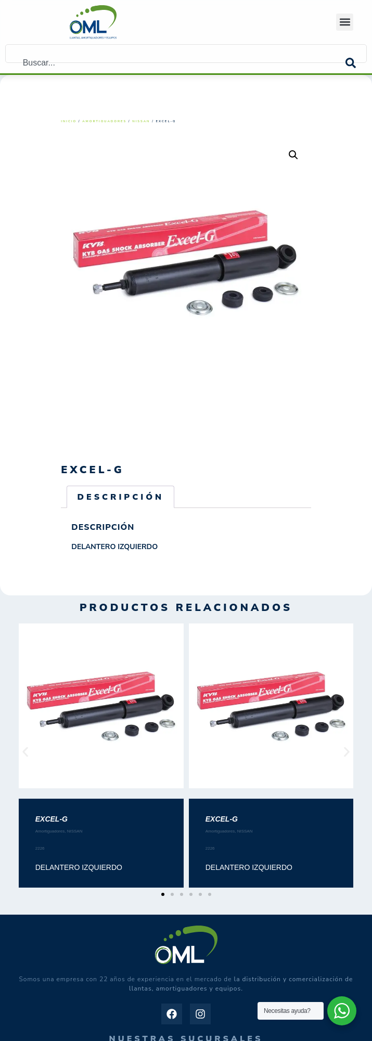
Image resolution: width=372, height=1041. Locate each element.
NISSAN (141, 121)
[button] (344, 22)
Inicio (68, 121)
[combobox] (175, 63)
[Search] (355, 63)
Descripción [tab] (120, 497)
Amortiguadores (104, 121)
